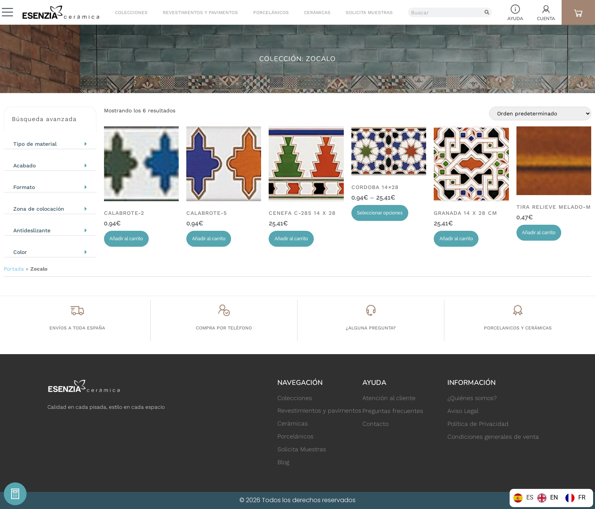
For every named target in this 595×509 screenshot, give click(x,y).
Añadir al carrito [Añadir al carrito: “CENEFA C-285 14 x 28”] (291, 238)
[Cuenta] (546, 9)
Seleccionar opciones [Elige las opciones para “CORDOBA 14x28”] (380, 213)
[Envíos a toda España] (77, 310)
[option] (548, 498)
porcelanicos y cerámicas (518, 328)
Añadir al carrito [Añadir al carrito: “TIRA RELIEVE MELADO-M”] (539, 232)
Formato (24, 187)
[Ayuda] (515, 9)
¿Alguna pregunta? (371, 328)
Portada (14, 269)
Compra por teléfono (224, 328)
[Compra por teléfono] (224, 310)
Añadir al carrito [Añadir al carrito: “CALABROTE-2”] (126, 238)
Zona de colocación (38, 209)
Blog (283, 462)
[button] (50, 142)
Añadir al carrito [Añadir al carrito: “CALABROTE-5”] (208, 238)
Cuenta (546, 19)
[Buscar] (487, 12)
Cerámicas (317, 12)
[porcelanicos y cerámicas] (517, 310)
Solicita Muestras (368, 12)
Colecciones (131, 12)
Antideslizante (31, 230)
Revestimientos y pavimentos (200, 12)
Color (20, 252)
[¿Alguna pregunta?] (371, 310)
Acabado (24, 165)
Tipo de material (35, 144)
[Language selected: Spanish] (551, 498)
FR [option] (582, 497)
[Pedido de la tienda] (540, 113)
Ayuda (515, 19)
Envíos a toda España (77, 328)
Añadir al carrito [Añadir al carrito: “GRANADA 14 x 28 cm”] (456, 238)
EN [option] (554, 497)
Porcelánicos (270, 12)
